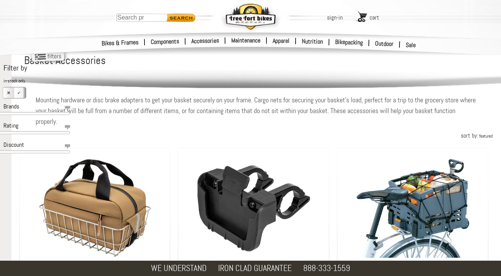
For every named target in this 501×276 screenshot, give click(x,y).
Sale (411, 45)
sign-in (335, 17)
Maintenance (245, 40)
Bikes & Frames (120, 43)
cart (374, 17)
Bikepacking (349, 42)
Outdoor (384, 43)
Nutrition (312, 41)
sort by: (477, 135)
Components (165, 41)
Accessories (205, 40)
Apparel (281, 41)
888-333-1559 (326, 268)
